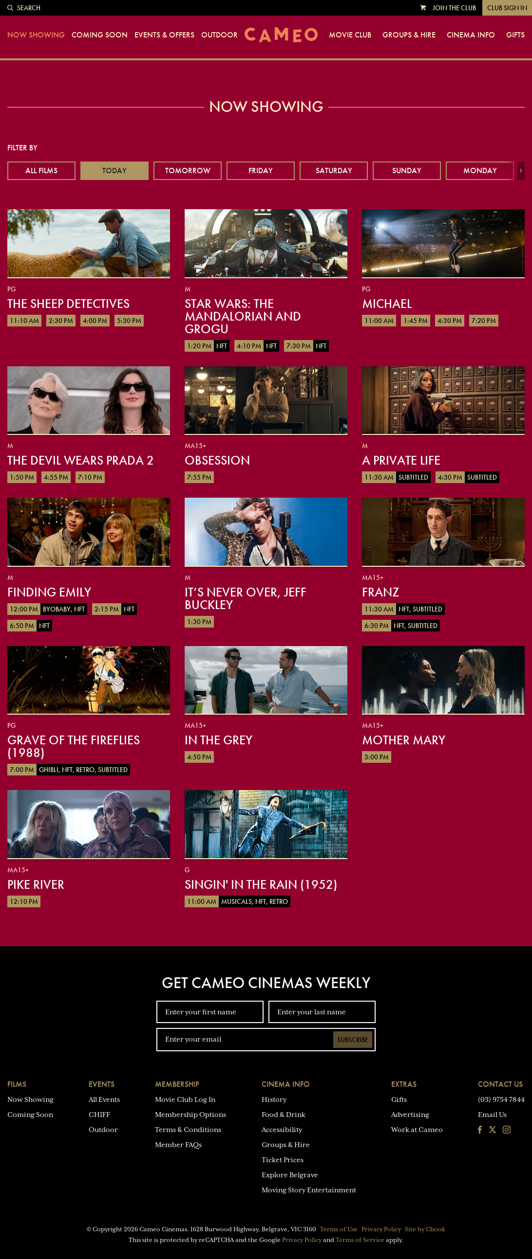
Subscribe (352, 1039)
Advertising (410, 1114)
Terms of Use (339, 1229)
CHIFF (99, 1114)
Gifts (515, 35)
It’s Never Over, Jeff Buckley (245, 598)
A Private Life (401, 460)
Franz (380, 592)
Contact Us (500, 1084)
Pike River (35, 884)
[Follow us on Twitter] (492, 1130)
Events (101, 1084)
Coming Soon (100, 35)
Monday (480, 170)
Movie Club (350, 35)
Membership (177, 1084)
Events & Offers (164, 35)
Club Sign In (507, 7)
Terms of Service (360, 1240)
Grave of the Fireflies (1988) (73, 746)
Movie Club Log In (185, 1099)
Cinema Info (471, 35)
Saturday (334, 170)
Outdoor (219, 35)
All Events (104, 1099)
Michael (387, 303)
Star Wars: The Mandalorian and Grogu (243, 316)
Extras (404, 1084)
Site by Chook (425, 1229)
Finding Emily (49, 592)
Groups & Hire (409, 35)
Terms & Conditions (188, 1129)
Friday (260, 170)
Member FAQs (178, 1145)
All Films (41, 170)
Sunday (406, 170)
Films (16, 1084)
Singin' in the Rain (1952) (261, 884)
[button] (521, 171)
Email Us (492, 1114)
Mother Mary (403, 740)
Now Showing (36, 35)
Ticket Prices (283, 1160)
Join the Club (454, 7)
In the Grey (218, 740)
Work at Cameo (417, 1129)
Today (114, 170)
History (274, 1099)
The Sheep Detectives (68, 303)
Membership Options (190, 1114)
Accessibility (282, 1129)
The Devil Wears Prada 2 (80, 460)
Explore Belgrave (290, 1175)
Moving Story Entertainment (309, 1190)
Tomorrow (187, 170)
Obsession (217, 460)
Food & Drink (283, 1114)
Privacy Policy (381, 1229)
